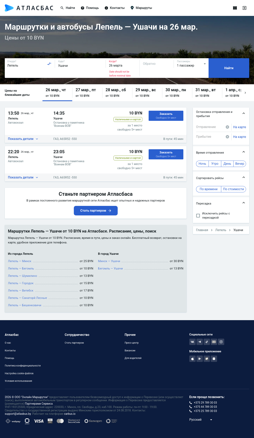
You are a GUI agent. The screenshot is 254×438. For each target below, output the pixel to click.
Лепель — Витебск (20, 290)
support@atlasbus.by (18, 413)
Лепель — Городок (21, 283)
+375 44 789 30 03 (205, 406)
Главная (202, 230)
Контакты (10, 350)
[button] (57, 92)
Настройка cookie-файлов (19, 373)
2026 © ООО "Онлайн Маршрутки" (26, 397)
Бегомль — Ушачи (110, 268)
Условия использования (18, 381)
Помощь (9, 358)
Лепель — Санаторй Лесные (27, 298)
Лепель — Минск (19, 261)
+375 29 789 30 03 (205, 402)
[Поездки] (235, 8)
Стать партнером (74, 342)
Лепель (220, 230)
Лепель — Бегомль (21, 268)
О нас (8, 342)
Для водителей (133, 358)
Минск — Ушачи (109, 261)
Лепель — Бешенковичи (24, 305)
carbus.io (70, 413)
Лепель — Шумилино (22, 276)
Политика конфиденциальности (23, 365)
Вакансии (130, 350)
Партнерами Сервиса (39, 403)
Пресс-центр (132, 342)
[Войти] (244, 8)
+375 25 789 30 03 (205, 411)
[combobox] (29, 63)
